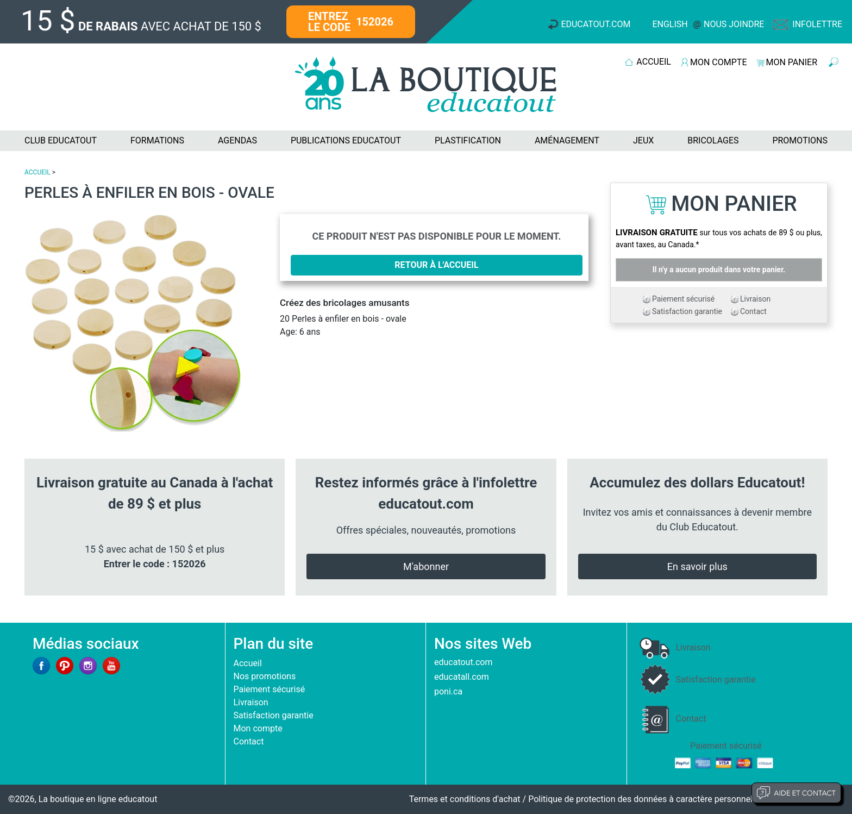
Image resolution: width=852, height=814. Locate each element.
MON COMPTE (718, 62)
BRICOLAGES (712, 140)
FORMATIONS (157, 140)
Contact (753, 311)
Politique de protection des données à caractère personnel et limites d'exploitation (686, 799)
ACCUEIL (653, 62)
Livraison (755, 299)
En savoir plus (697, 566)
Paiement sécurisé (683, 299)
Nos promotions (265, 676)
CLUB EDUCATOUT (60, 140)
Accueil (248, 663)
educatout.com (463, 662)
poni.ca (448, 691)
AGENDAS (237, 140)
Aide (796, 792)
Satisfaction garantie (687, 311)
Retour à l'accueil (436, 265)
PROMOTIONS (800, 140)
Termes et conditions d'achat (465, 799)
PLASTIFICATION (468, 140)
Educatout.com (595, 24)
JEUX (643, 140)
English (669, 24)
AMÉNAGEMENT (567, 140)
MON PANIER (791, 62)
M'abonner (426, 566)
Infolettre (817, 24)
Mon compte (258, 728)
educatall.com (461, 677)
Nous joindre (734, 24)
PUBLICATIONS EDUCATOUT (346, 140)
